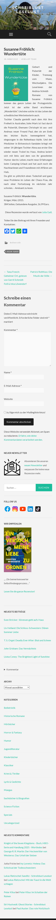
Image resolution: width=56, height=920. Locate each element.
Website (8, 399)
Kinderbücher (11, 757)
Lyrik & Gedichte (12, 781)
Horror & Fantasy (13, 732)
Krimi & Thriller (12, 773)
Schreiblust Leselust (28, 9)
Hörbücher (9, 724)
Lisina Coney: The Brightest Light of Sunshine (27, 656)
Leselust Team (28, 59)
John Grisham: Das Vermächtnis (20, 648)
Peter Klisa (9, 892)
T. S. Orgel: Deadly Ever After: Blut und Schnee (27, 640)
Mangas (8, 789)
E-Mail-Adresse (13, 385)
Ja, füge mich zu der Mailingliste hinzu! (24, 412)
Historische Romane (14, 715)
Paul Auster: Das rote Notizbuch (33, 908)
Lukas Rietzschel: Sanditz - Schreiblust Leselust (28, 875)
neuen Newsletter (33, 465)
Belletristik (15, 242)
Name (8, 372)
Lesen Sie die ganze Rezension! (19, 591)
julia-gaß (13, 251)
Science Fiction (11, 806)
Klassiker (8, 765)
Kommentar (11, 329)
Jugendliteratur (12, 748)
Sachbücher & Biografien (16, 798)
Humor (7, 740)
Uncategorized (11, 822)
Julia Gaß (47, 212)
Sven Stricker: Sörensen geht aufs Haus (24, 619)
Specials (8, 814)
